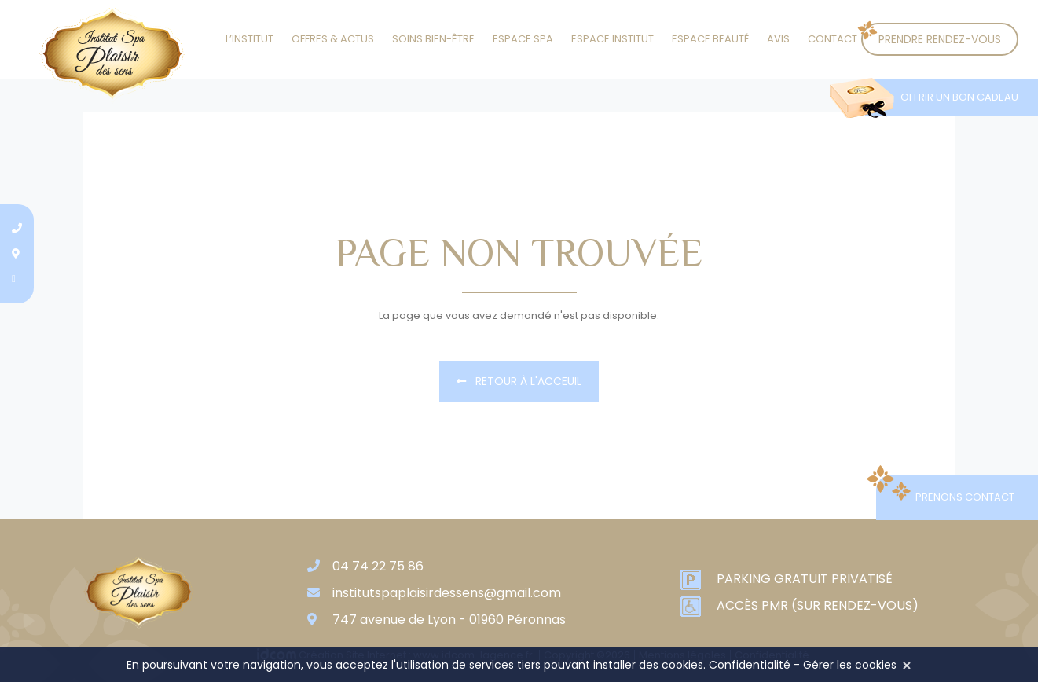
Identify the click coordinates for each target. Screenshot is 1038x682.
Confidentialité (749, 665)
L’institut (249, 38)
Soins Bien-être (433, 38)
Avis (778, 38)
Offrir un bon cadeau (959, 97)
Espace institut (612, 38)
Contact (832, 38)
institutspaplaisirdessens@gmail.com (446, 593)
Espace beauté (710, 38)
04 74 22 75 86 (378, 566)
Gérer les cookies (850, 665)
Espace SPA (523, 38)
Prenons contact (964, 497)
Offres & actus (333, 38)
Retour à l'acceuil (519, 381)
